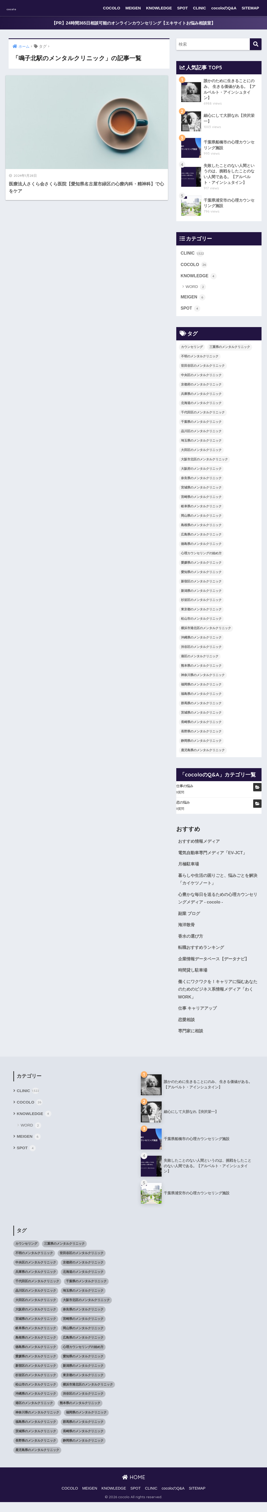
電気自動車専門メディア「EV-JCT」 (214, 856)
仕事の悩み (184, 790)
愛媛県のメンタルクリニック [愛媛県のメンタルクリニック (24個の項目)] (201, 566)
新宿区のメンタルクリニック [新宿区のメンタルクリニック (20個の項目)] (201, 585)
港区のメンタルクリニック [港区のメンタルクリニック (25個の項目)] (200, 660)
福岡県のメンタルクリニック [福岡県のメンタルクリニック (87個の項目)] (201, 688)
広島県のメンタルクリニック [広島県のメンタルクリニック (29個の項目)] (201, 538)
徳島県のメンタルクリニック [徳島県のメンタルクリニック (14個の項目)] (201, 547)
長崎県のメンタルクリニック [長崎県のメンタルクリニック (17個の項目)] (201, 725)
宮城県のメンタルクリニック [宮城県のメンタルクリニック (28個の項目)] (201, 491)
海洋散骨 (187, 931)
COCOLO (111, 8)
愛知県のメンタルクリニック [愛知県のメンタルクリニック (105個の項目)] (201, 575)
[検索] (256, 45)
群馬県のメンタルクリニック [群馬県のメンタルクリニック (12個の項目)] (201, 707)
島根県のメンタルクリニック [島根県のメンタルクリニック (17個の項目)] (201, 529)
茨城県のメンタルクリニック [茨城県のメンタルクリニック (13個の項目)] (201, 716)
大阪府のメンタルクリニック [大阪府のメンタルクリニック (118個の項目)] (201, 472)
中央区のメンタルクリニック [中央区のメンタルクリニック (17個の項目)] (201, 379)
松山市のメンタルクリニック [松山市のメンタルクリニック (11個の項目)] (201, 622)
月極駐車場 (189, 868)
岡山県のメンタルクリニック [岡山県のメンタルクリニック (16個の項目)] (201, 519)
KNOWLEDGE (159, 8)
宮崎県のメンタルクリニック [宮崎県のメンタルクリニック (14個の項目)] (201, 500)
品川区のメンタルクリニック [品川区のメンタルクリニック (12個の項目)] (201, 435)
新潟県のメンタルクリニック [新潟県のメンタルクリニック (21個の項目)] (201, 594)
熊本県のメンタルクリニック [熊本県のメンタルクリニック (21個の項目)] (201, 669)
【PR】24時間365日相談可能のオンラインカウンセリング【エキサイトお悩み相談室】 (133, 23)
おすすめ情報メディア (200, 844)
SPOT (182, 8)
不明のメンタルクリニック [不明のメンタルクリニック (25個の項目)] (200, 360)
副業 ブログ (190, 919)
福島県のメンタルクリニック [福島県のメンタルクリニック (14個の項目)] (201, 697)
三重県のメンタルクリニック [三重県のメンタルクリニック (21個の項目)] (229, 350)
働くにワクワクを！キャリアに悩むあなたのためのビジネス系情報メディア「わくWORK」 (218, 997)
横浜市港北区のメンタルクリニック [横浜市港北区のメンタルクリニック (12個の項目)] (206, 632)
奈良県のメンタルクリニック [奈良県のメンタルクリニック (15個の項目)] (201, 482)
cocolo (17, 8)
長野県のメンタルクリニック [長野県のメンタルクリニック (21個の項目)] (201, 735)
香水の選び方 (191, 942)
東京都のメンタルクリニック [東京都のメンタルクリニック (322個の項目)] (201, 613)
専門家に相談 (191, 1040)
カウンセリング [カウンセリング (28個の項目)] (192, 350)
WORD (196, 290)
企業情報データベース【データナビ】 (215, 965)
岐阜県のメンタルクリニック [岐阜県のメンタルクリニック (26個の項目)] (201, 510)
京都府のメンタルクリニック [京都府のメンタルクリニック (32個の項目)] (201, 388)
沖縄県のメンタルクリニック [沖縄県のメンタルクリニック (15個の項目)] (201, 641)
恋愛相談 (187, 1028)
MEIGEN (133, 8)
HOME (133, 1487)
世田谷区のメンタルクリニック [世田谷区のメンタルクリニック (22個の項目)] (203, 369)
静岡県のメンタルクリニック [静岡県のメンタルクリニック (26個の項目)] (201, 744)
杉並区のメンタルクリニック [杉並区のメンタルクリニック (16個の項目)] (201, 604)
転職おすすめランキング (202, 954)
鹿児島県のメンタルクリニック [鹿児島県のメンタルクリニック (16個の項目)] (203, 754)
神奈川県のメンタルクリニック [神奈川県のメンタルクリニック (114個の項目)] (203, 678)
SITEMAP (250, 8)
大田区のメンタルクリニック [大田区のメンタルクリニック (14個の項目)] (201, 453)
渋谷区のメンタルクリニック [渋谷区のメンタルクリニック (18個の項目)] (201, 650)
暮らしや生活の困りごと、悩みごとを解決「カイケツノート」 (218, 883)
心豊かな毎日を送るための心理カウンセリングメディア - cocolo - (218, 903)
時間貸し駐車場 (193, 977)
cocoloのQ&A (223, 8)
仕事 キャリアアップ (198, 1017)
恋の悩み (183, 806)
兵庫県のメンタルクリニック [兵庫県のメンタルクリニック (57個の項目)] (201, 397)
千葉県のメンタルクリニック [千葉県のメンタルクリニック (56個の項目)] (201, 425)
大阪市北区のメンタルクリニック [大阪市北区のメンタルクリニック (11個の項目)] (204, 463)
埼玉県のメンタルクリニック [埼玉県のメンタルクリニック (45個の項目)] (201, 444)
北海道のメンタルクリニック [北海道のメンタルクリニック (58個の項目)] (201, 407)
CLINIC (199, 8)
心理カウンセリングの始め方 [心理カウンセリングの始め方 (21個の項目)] (201, 557)
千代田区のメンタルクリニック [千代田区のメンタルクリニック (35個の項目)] (203, 416)
